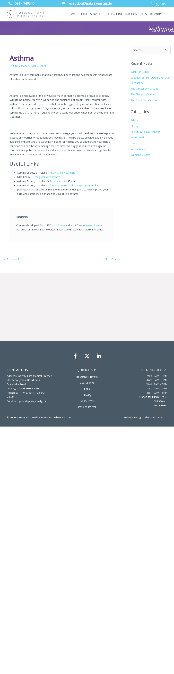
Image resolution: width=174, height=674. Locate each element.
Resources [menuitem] (87, 401)
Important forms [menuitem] (87, 377)
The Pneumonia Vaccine (144, 100)
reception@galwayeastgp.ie (30, 401)
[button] (151, 4)
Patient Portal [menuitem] (87, 407)
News (134, 143)
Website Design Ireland (137, 417)
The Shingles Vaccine (143, 94)
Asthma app (57, 181)
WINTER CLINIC (140, 72)
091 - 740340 (23, 392)
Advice (134, 120)
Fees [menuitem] (87, 389)
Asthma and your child (62, 172)
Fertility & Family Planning (145, 131)
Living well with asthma (46, 177)
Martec (159, 417)
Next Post (112, 259)
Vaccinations (138, 149)
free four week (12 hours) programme (72, 185)
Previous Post (14, 259)
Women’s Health (140, 154)
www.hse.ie (58, 225)
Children (135, 126)
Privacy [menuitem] (86, 395)
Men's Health (138, 137)
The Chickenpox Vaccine (144, 88)
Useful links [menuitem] (87, 382)
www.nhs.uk (93, 225)
